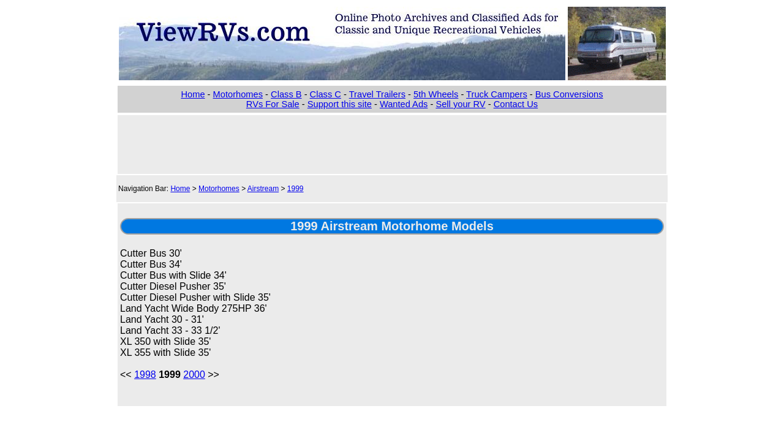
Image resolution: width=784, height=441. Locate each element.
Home (193, 94)
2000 (194, 374)
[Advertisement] (392, 143)
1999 (295, 188)
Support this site (339, 104)
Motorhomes (238, 94)
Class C (325, 94)
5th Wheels (435, 94)
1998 (145, 374)
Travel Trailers (377, 94)
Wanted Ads (404, 104)
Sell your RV (460, 104)
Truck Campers (496, 94)
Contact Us (516, 104)
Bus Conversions (569, 94)
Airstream (263, 188)
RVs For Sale (273, 104)
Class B (286, 94)
